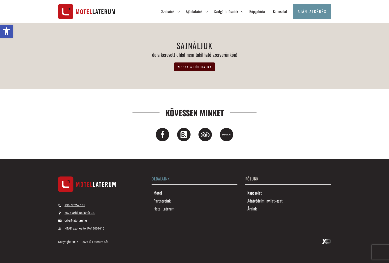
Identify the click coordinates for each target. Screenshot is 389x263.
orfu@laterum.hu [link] (76, 220)
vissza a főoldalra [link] (194, 67)
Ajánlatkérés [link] (312, 11)
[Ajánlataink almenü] (206, 11)
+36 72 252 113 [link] (75, 205)
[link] (6, 31)
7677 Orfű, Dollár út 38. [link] (80, 213)
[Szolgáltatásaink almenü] (242, 11)
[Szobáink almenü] (178, 11)
